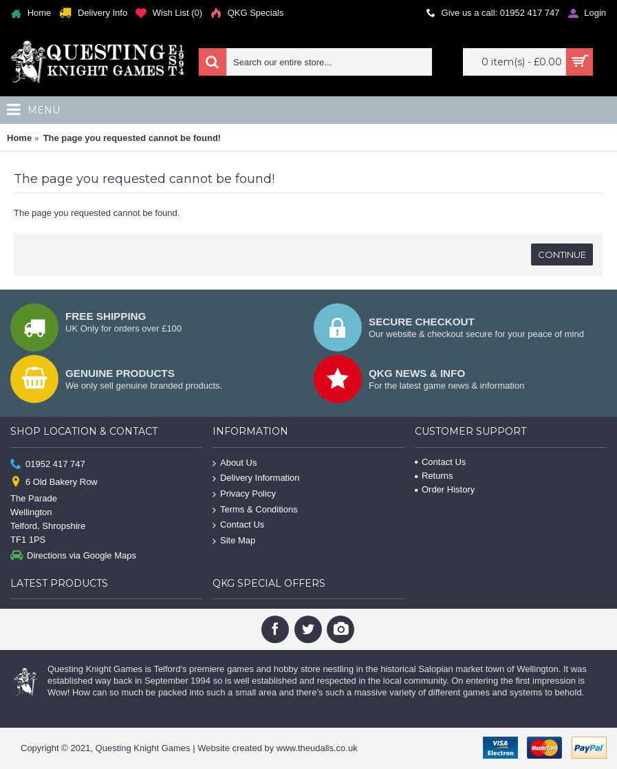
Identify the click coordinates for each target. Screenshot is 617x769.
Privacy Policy (244, 494)
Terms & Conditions (255, 509)
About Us (235, 463)
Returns (434, 475)
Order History (445, 489)
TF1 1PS (27, 539)
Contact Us (238, 525)
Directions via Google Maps (73, 556)
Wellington (31, 512)
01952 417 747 (47, 464)
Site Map (234, 540)
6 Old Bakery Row (54, 482)
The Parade (33, 498)
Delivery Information (256, 478)
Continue (562, 254)
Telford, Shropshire (47, 526)
